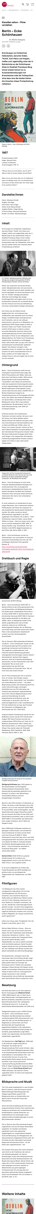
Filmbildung (24, 10)
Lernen (4, 10)
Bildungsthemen (14, 10)
